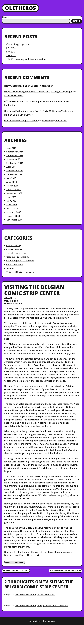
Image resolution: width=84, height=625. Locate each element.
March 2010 (12, 185)
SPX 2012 (11, 55)
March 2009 (12, 208)
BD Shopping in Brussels (54, 120)
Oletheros (20, 7)
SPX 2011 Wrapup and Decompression (26, 59)
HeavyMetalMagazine (15, 85)
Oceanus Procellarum (17, 256)
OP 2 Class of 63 (14, 264)
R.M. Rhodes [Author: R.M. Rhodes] (11, 298)
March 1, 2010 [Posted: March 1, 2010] (12, 301)
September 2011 (14, 163)
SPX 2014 (11, 47)
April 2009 (11, 204)
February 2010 (13, 189)
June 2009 (11, 197)
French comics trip (16, 253)
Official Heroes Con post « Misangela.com (26, 101)
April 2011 (11, 166)
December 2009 (14, 193)
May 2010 (11, 178)
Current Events (14, 249)
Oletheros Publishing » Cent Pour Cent (35, 594)
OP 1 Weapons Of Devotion (20, 260)
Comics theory (13, 245)
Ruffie (53, 621)
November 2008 (14, 219)
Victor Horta (23, 347)
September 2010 (14, 174)
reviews (10, 268)
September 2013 (14, 155)
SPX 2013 (11, 51)
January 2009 (13, 215)
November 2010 (14, 170)
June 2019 (11, 147)
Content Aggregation (17, 44)
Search (5, 17)
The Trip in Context (16, 570)
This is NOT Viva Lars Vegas (20, 271)
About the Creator (13, 95)
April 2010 (11, 181)
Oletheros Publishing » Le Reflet (21, 120)
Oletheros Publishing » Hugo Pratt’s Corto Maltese (30, 110)
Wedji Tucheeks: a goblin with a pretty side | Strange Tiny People (38, 91)
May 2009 (11, 200)
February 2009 (13, 212)
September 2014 (14, 151)
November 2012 (14, 159)
